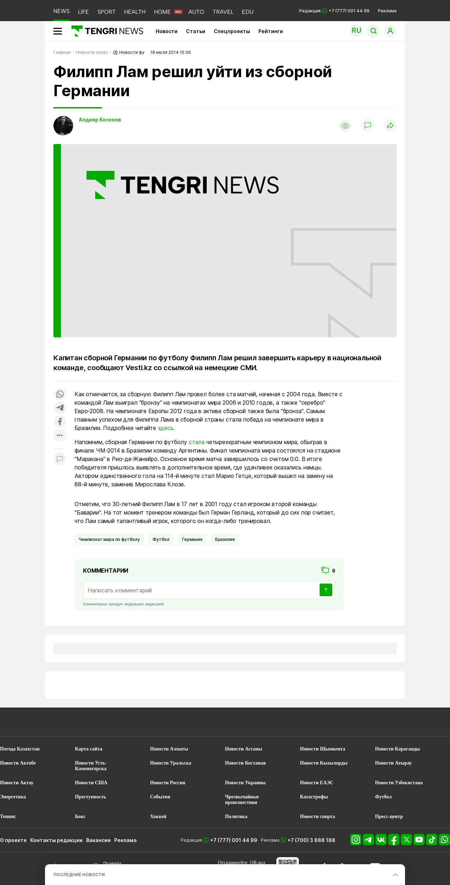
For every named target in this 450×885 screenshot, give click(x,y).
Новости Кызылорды (323, 763)
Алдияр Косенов (100, 120)
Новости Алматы (169, 749)
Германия (192, 539)
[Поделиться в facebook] (59, 422)
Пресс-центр (389, 816)
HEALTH (135, 11)
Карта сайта (88, 749)
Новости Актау (16, 782)
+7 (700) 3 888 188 (311, 840)
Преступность (90, 796)
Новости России (167, 782)
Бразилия (225, 539)
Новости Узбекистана (399, 782)
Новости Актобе (18, 763)
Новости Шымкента (322, 749)
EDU (247, 11)
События (160, 796)
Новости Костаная (245, 763)
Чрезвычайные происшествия (242, 799)
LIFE (83, 11)
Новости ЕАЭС (316, 782)
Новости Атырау (393, 763)
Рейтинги (270, 31)
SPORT (106, 11)
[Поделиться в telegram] (59, 408)
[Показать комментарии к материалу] (59, 459)
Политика (236, 816)
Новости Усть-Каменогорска (91, 765)
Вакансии (98, 840)
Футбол (161, 539)
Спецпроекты (232, 31)
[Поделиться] (390, 126)
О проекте (13, 840)
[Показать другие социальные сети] (59, 436)
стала (197, 441)
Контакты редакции (56, 840)
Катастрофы (314, 796)
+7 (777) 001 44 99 (233, 840)
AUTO (196, 11)
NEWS (61, 11)
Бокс (80, 816)
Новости (167, 31)
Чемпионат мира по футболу (109, 539)
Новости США (91, 782)
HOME (162, 11)
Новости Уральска (170, 763)
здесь (165, 427)
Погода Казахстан (20, 749)
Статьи (195, 31)
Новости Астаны (243, 749)
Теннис (8, 816)
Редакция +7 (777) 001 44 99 (334, 10)
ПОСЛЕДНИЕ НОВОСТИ (79, 874)
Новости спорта (317, 816)
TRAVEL (223, 11)
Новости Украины (245, 782)
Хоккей (158, 816)
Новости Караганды (397, 749)
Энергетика (13, 796)
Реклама (387, 10)
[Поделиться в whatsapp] (59, 394)
